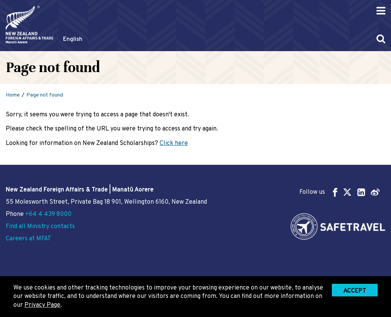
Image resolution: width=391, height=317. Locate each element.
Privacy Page (42, 305)
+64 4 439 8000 (48, 214)
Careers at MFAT (28, 239)
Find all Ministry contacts (40, 226)
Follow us (339, 192)
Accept (354, 291)
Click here (174, 143)
